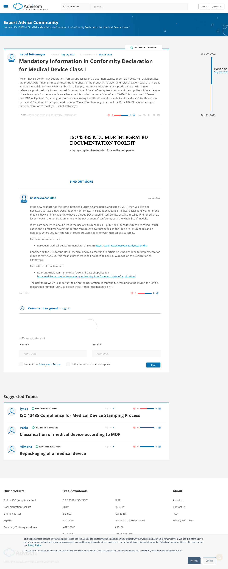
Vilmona (26, 446)
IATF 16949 (68, 526)
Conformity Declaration (62, 115)
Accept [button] (194, 561)
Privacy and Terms (49, 364)
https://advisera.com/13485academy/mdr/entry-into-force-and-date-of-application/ (86, 276)
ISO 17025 (68, 533)
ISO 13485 (121, 513)
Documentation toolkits (17, 506)
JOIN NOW (218, 6)
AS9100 (119, 526)
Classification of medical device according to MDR (70, 434)
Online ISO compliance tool (20, 499)
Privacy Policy (34, 545)
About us (178, 499)
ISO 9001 (67, 513)
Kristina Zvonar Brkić (43, 198)
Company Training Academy (20, 526)
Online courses (12, 513)
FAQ (175, 513)
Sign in (66, 308)
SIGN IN (204, 6)
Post (153, 365)
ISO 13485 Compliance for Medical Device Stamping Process (80, 415)
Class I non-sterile (37, 115)
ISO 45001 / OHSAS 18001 (130, 519)
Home (7, 27)
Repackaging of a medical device (53, 452)
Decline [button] (209, 561)
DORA (65, 506)
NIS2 (117, 499)
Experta (8, 519)
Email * (97, 344)
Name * (24, 344)
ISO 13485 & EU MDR (25, 27)
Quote (25, 293)
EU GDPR (120, 506)
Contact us (179, 506)
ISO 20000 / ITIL (124, 533)
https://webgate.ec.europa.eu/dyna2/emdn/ (121, 245)
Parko (24, 428)
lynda (24, 409)
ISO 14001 (68, 519)
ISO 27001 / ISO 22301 (75, 499)
